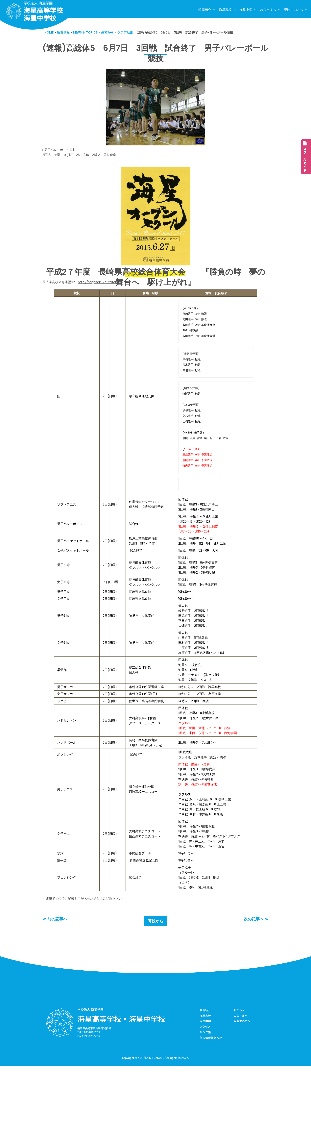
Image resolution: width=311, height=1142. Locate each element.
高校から (155, 996)
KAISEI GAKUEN (154, 1134)
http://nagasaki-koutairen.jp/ (105, 285)
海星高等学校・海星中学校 (121, 1093)
